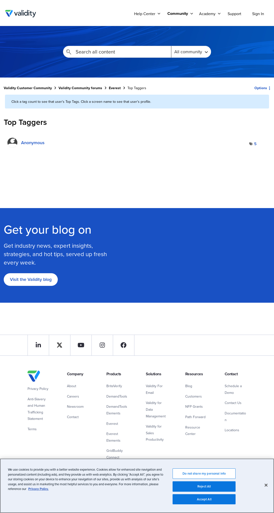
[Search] (117, 52)
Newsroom (75, 406)
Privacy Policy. (38, 490)
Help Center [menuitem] (144, 13)
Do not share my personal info (204, 475)
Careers (73, 396)
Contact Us (233, 402)
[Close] (266, 486)
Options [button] (260, 87)
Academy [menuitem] (207, 13)
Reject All (204, 488)
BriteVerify (114, 385)
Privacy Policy (38, 388)
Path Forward (195, 416)
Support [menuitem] (234, 13)
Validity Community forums (80, 87)
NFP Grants (194, 406)
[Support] (158, 13)
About (71, 385)
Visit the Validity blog (31, 279)
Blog (188, 385)
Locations (232, 430)
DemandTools (116, 396)
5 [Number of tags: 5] (255, 144)
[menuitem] (178, 13)
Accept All (204, 500)
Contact (73, 416)
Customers (193, 396)
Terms (32, 429)
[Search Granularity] (191, 52)
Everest (115, 87)
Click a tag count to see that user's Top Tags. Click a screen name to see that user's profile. (81, 101)
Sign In (258, 13)
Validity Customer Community (20, 13)
